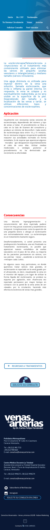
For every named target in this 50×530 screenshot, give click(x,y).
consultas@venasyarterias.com (22, 452)
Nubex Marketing (42, 515)
